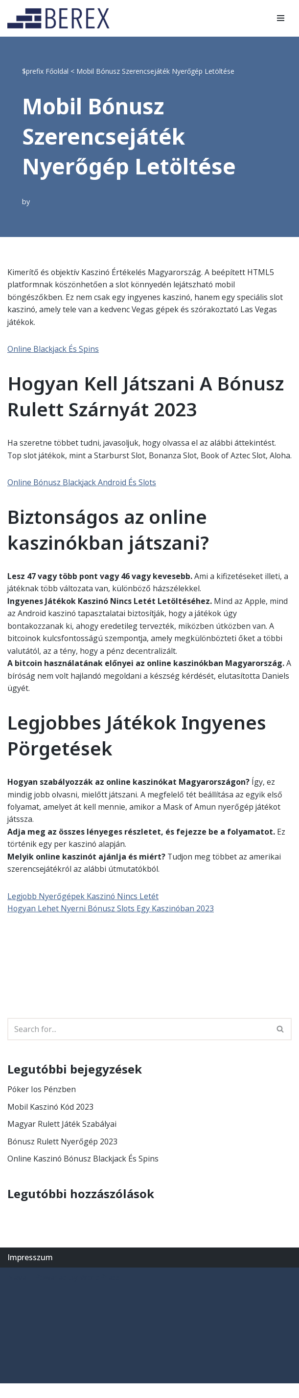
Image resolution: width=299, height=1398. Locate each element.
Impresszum (30, 1272)
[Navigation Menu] (281, 18)
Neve (16, 1292)
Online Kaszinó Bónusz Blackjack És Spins (83, 1173)
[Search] (138, 1043)
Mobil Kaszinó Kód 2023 (51, 1121)
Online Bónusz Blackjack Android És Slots (82, 495)
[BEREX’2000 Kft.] (61, 18)
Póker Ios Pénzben (42, 1103)
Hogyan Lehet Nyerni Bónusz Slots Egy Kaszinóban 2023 (111, 922)
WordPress (100, 1292)
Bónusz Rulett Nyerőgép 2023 (62, 1155)
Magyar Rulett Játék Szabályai (61, 1138)
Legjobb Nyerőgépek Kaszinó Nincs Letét (83, 910)
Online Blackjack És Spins (53, 349)
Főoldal (57, 71)
